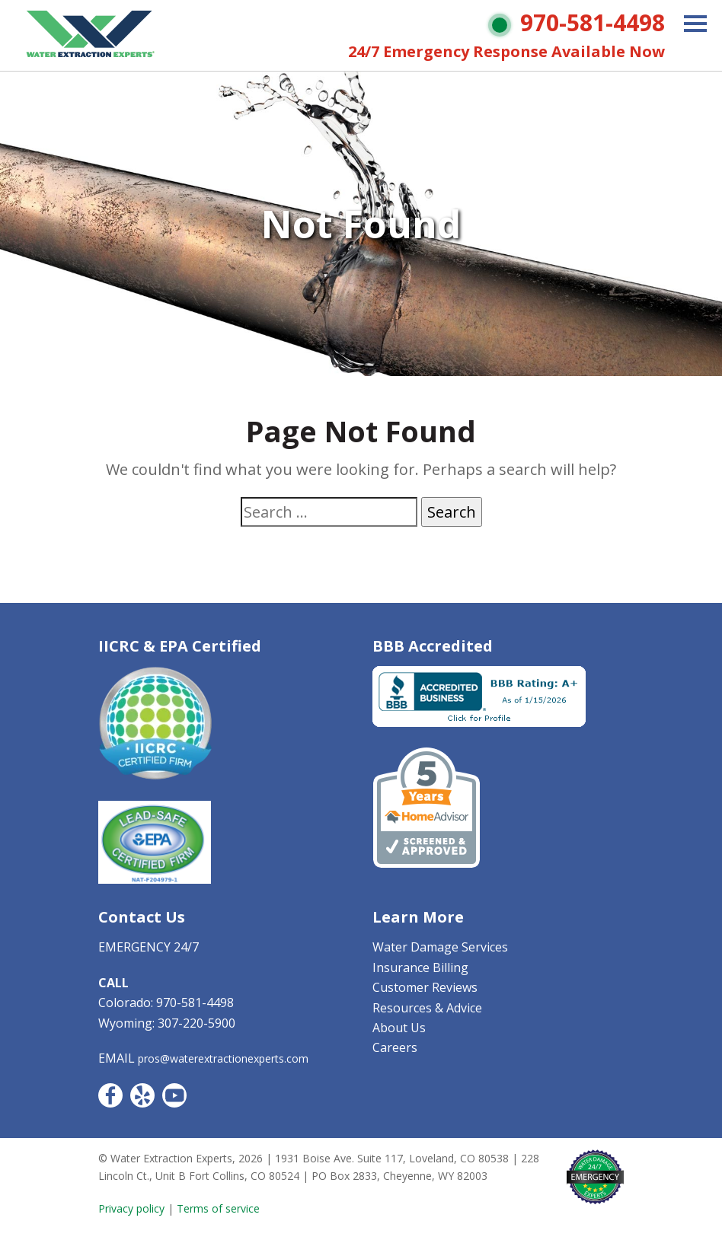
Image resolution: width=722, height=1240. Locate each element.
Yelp (142, 1095)
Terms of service (218, 1208)
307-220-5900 (196, 1023)
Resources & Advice (427, 1007)
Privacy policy (131, 1208)
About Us (399, 1027)
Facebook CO (110, 1095)
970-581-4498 (592, 22)
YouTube (174, 1095)
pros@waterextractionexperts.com (223, 1058)
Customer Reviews (425, 987)
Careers (394, 1047)
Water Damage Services (440, 947)
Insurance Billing (420, 967)
